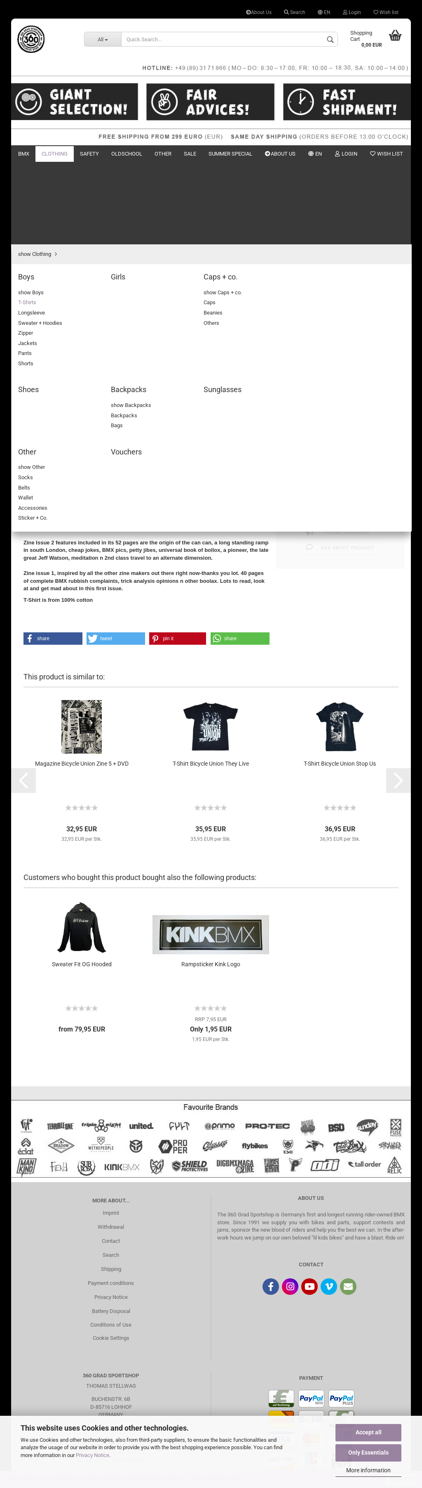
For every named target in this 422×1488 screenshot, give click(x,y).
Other (163, 154)
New (367, 154)
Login (352, 12)
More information (368, 1470)
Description (48, 417)
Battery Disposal (111, 1228)
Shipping (111, 1186)
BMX (23, 154)
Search (294, 12)
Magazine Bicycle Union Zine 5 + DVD (82, 681)
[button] (52, 556)
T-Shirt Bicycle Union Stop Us (340, 681)
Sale (190, 154)
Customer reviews (109, 417)
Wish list (386, 12)
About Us (259, 12)
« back (55, 190)
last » (99, 190)
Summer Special (230, 154)
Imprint (111, 1130)
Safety (89, 154)
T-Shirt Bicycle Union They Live (211, 681)
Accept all (369, 1432)
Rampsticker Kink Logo (210, 881)
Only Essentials (368, 1452)
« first (34, 190)
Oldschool (126, 154)
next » (78, 190)
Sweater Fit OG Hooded (82, 881)
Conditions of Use (110, 1242)
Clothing (55, 154)
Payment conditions (111, 1200)
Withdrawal (111, 1144)
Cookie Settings (111, 1255)
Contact (111, 1158)
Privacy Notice (92, 1455)
